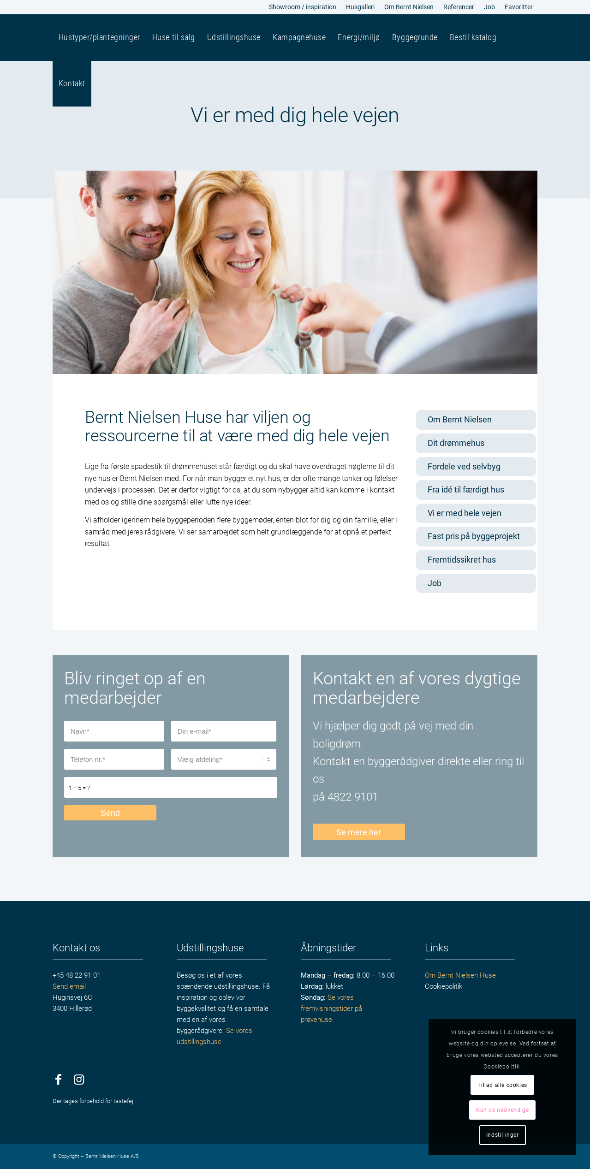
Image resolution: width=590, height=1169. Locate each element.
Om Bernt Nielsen (409, 7)
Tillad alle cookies (502, 1085)
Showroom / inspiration (302, 7)
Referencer (458, 7)
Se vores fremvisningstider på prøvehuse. (331, 1008)
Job (489, 7)
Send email (69, 986)
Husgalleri (360, 7)
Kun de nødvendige (502, 1110)
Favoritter (519, 7)
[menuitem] (302, 7)
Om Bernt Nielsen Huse (460, 975)
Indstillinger (502, 1135)
